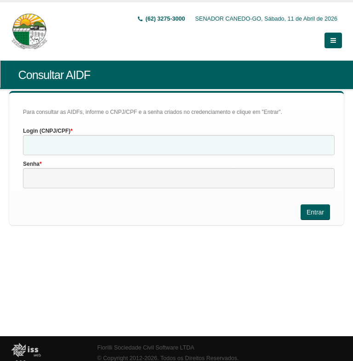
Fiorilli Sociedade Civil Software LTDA (145, 347)
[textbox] (179, 145)
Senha (31, 164)
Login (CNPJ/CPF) (46, 131)
